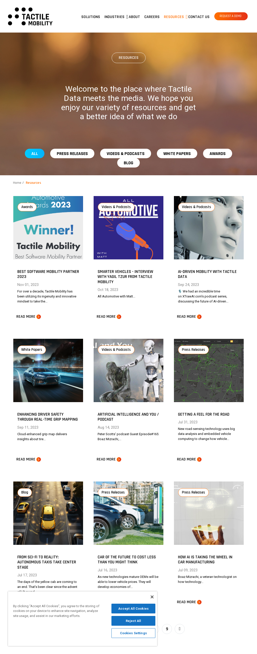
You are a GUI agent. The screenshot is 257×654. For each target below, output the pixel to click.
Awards (218, 153)
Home (17, 183)
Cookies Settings (133, 633)
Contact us (199, 17)
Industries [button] (114, 17)
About (134, 17)
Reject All (133, 621)
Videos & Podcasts (126, 153)
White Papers (177, 153)
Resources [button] (174, 17)
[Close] (152, 596)
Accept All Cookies (133, 608)
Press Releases (72, 153)
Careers (152, 17)
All (34, 153)
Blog (128, 163)
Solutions (90, 17)
